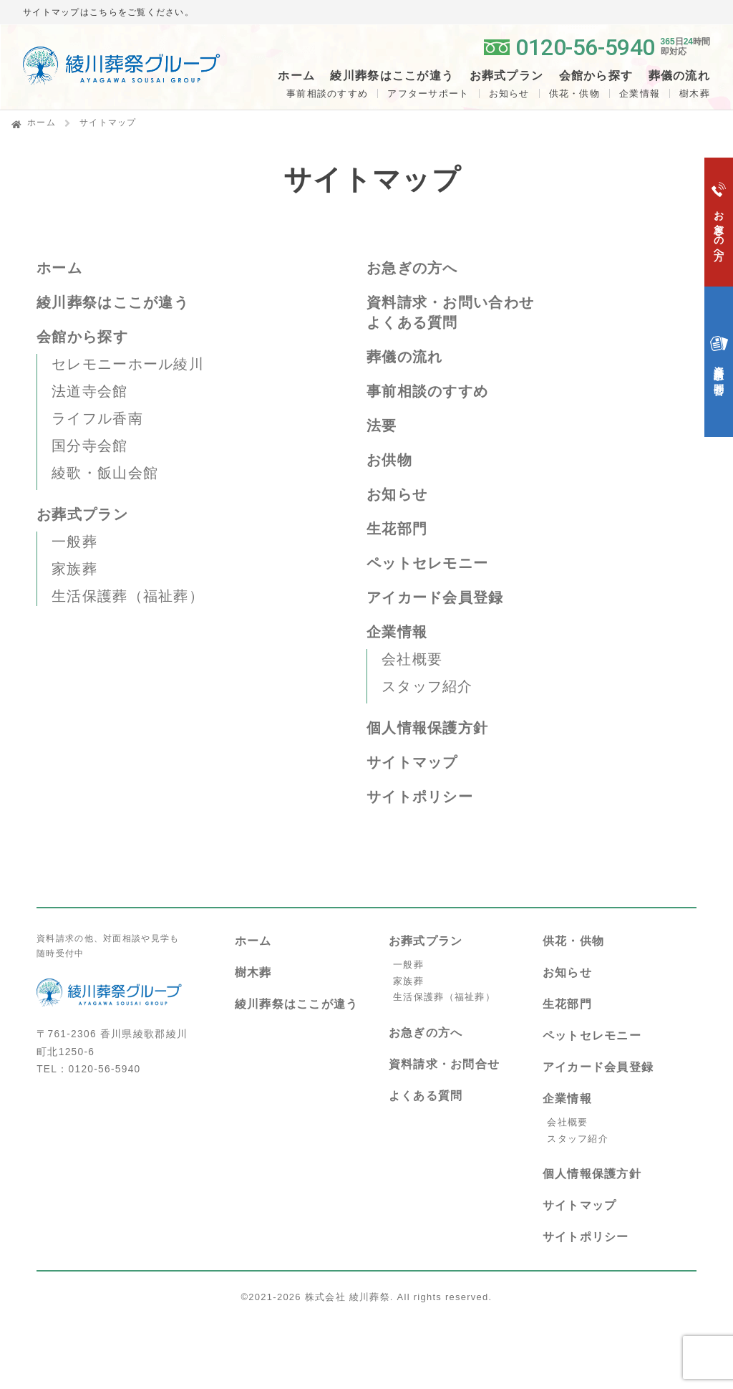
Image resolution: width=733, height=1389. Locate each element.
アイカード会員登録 (435, 597)
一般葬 (74, 541)
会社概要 (412, 659)
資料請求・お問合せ (444, 1064)
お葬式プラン (82, 514)
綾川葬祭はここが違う (113, 302)
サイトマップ (412, 762)
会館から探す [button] (596, 76)
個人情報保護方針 (427, 728)
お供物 (389, 460)
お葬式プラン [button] (507, 76)
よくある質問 (412, 322)
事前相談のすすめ (327, 93)
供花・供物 (574, 93)
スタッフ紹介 (427, 686)
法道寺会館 (89, 391)
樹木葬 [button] (694, 93)
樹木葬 (253, 972)
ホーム (296, 76)
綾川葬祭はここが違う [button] (392, 76)
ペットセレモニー (427, 563)
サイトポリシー (419, 796)
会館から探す (82, 337)
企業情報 (639, 93)
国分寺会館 (89, 445)
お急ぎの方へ (412, 268)
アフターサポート (428, 93)
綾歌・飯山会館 (105, 473)
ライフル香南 (97, 418)
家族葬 (74, 569)
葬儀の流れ (679, 76)
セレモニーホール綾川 (128, 364)
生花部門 (396, 529)
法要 (381, 425)
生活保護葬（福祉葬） (128, 596)
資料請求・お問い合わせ (450, 302)
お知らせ (509, 93)
